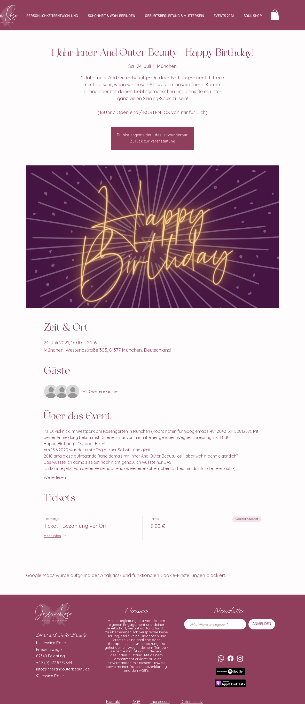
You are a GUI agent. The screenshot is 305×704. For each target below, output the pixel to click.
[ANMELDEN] (261, 624)
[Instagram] (240, 658)
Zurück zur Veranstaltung (152, 141)
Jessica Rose (52, 675)
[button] (274, 15)
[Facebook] (230, 658)
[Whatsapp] (221, 658)
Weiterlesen (55, 477)
